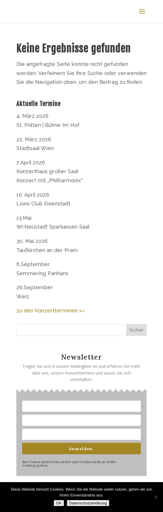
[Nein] (156, 497)
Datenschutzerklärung (88, 503)
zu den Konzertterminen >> (50, 310)
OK (59, 503)
